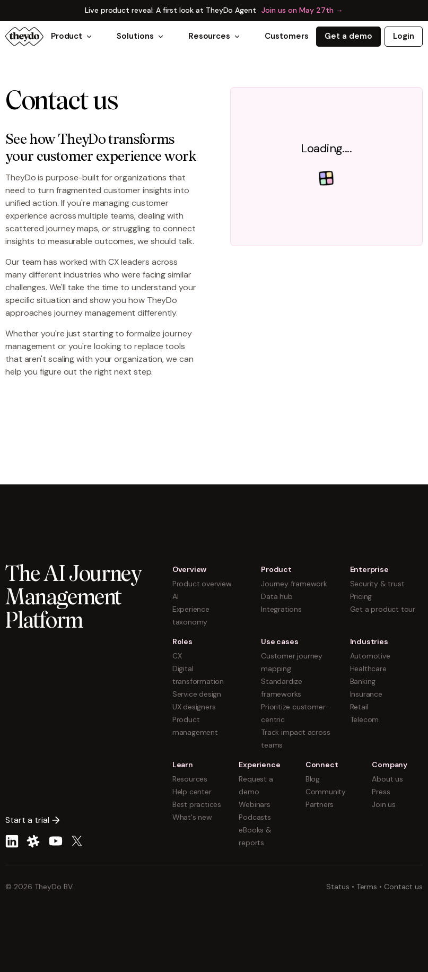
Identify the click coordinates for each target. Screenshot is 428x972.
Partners (319, 804)
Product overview (202, 583)
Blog (312, 779)
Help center (192, 791)
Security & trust (377, 583)
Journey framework (294, 583)
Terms (367, 886)
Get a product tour (382, 609)
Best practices (196, 804)
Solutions (140, 36)
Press (381, 791)
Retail (359, 706)
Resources (214, 36)
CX (177, 656)
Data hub (276, 596)
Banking (363, 681)
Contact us (403, 886)
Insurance (366, 694)
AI (175, 596)
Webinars (254, 804)
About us (387, 779)
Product (72, 36)
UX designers (194, 706)
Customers (286, 36)
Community (325, 791)
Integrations (281, 609)
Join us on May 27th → (302, 10)
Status (337, 886)
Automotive (370, 656)
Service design (196, 694)
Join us (384, 804)
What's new (192, 817)
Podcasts (254, 817)
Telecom (364, 719)
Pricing (361, 596)
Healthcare (368, 668)
